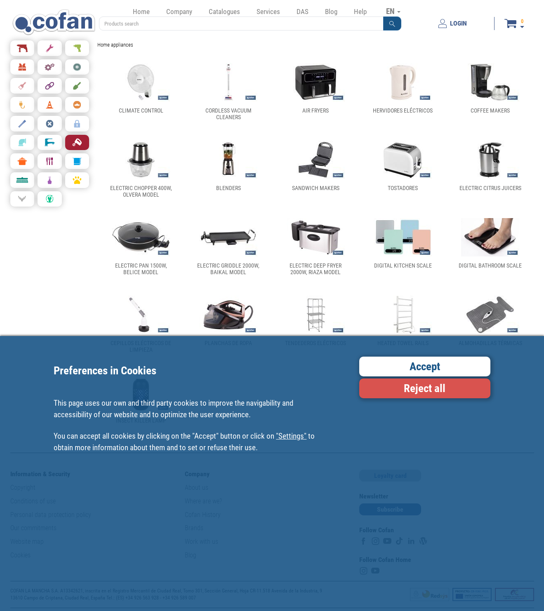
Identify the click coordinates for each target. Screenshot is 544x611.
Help (360, 11)
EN (393, 11)
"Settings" (291, 436)
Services (268, 11)
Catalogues (224, 11)
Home (141, 11)
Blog (331, 11)
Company (179, 11)
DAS (303, 11)
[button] (392, 23)
